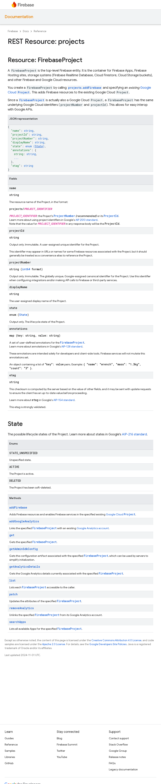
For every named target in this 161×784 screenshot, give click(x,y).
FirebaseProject (31, 100)
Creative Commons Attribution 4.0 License (116, 640)
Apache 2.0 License (53, 644)
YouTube (62, 757)
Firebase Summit (67, 744)
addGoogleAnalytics (24, 521)
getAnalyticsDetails (24, 566)
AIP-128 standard (71, 346)
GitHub (9, 763)
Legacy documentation (123, 769)
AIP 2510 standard (86, 220)
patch (13, 594)
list (12, 580)
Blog (59, 738)
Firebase (13, 31)
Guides (9, 738)
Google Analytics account (93, 528)
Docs (26, 31)
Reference (40, 31)
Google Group (118, 750)
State (39, 146)
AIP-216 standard (134, 434)
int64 (26, 269)
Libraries (10, 757)
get (11, 535)
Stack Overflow (118, 744)
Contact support (119, 738)
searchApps (17, 622)
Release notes (117, 757)
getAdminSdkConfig (23, 549)
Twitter (61, 750)
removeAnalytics (21, 608)
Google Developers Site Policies (108, 644)
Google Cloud (120, 514)
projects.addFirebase (84, 87)
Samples (10, 750)
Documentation (19, 16)
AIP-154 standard (64, 400)
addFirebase (18, 507)
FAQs (112, 763)
